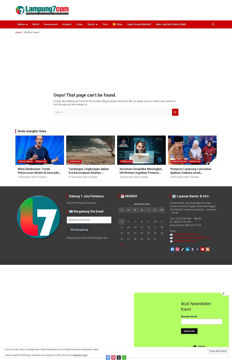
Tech (105, 24)
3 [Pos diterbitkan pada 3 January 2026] (155, 215)
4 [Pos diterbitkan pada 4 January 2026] (161, 215)
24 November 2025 (179, 177)
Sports (91, 24)
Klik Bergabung (79, 229)
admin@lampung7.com (183, 241)
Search (175, 112)
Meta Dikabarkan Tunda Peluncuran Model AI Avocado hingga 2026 (38, 172)
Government (50, 24)
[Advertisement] (116, 60)
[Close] (225, 293)
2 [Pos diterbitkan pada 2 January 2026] (148, 215)
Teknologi (40, 161)
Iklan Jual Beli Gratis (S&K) (171, 24)
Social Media (26, 161)
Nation (21, 24)
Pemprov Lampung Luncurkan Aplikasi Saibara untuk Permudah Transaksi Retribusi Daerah (191, 174)
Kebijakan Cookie (80, 355)
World (35, 24)
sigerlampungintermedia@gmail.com (190, 237)
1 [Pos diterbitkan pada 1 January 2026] (141, 215)
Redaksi (42, 177)
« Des (121, 244)
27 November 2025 (78, 177)
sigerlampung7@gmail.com (185, 234)
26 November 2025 (129, 177)
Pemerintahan (179, 161)
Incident (66, 24)
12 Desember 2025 (27, 177)
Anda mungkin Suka (32, 131)
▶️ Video (118, 24)
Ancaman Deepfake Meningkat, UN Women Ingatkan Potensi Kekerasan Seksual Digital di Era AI (141, 174)
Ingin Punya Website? (139, 24)
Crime (79, 24)
